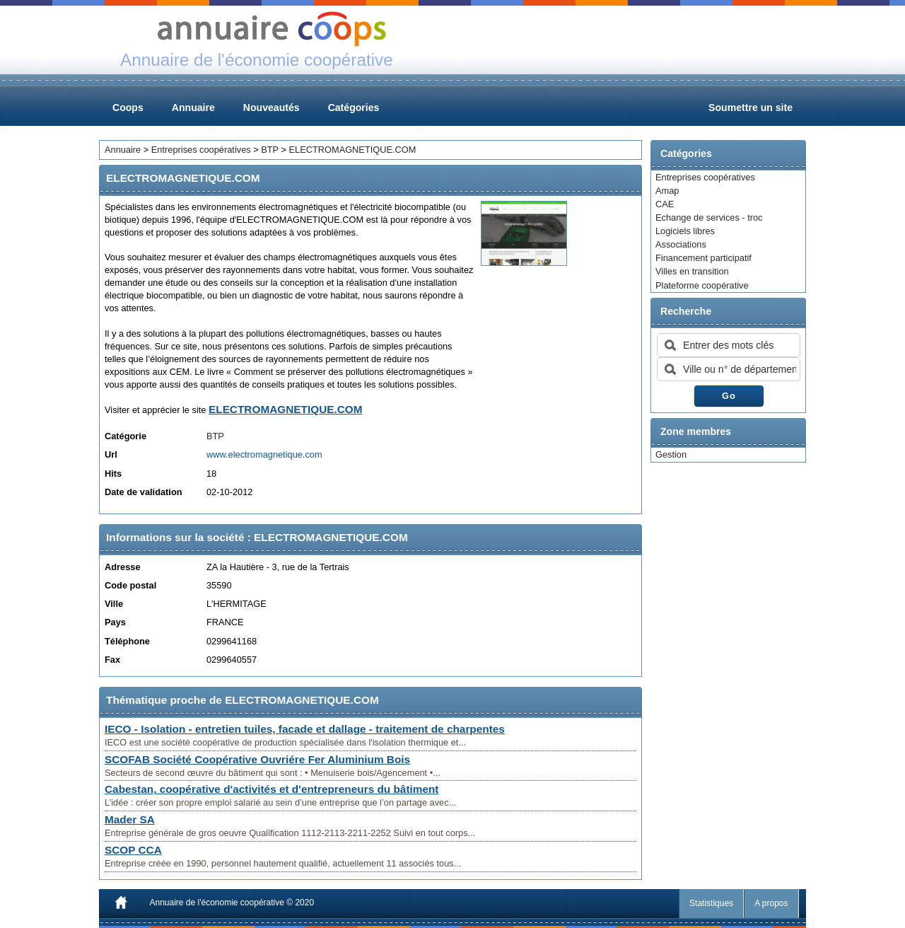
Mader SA (130, 819)
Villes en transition (692, 271)
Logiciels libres (685, 231)
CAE (664, 204)
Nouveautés (271, 107)
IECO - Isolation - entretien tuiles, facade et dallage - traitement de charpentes (305, 729)
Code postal (130, 585)
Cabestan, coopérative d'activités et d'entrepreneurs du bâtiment (271, 789)
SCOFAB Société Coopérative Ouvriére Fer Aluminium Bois (257, 759)
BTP (270, 149)
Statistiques (712, 903)
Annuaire (193, 107)
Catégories (354, 107)
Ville (114, 603)
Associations (680, 244)
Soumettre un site (750, 107)
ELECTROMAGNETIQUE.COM (352, 149)
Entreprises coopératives (705, 177)
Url (111, 454)
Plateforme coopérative (702, 285)
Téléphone (127, 641)
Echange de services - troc (709, 217)
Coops (128, 107)
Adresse (123, 567)
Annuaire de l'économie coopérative (217, 902)
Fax (112, 659)
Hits (113, 473)
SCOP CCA (133, 850)
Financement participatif (703, 258)
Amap (667, 190)
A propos (771, 903)
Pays (115, 622)
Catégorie (125, 436)
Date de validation (143, 492)
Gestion (671, 454)
